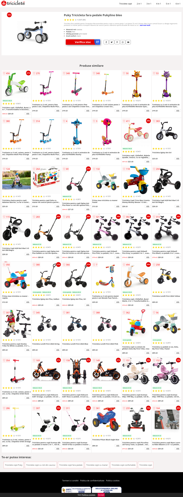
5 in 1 (168, 3)
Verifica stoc (87, 42)
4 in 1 (158, 3)
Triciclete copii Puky (13, 465)
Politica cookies (113, 480)
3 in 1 (148, 3)
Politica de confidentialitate (92, 480)
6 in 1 (178, 3)
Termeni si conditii (70, 480)
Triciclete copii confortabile (124, 465)
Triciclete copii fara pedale (70, 465)
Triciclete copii (125, 3)
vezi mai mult (145, 25)
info (27, 113)
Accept (101, 495)
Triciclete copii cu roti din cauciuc (40, 465)
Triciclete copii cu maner (97, 465)
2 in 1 (139, 3)
